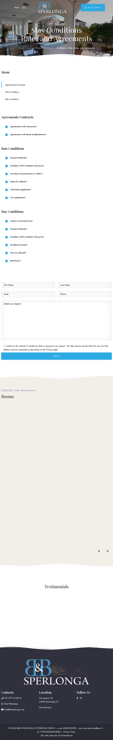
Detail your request (56, 320)
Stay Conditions (12, 99)
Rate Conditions (12, 92)
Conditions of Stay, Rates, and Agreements (76, 48)
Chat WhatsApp (9, 703)
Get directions (45, 707)
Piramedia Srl (66, 735)
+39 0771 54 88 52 (11, 698)
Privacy (49, 349)
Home (21, 48)
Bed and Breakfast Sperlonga (40, 48)
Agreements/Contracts (15, 84)
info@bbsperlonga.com (12, 709)
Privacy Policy (69, 731)
